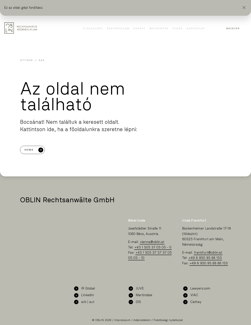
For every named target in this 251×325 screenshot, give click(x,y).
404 (42, 60)
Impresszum (122, 320)
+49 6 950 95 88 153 (205, 258)
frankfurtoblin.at (208, 252)
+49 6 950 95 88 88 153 (209, 263)
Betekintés (158, 28)
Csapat (139, 28)
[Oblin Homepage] (20, 28)
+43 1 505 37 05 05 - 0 (153, 247)
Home (28, 150)
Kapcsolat (196, 28)
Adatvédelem (142, 320)
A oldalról (93, 28)
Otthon (26, 60)
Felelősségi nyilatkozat (168, 320)
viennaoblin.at (152, 242)
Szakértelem (118, 28)
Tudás (177, 28)
